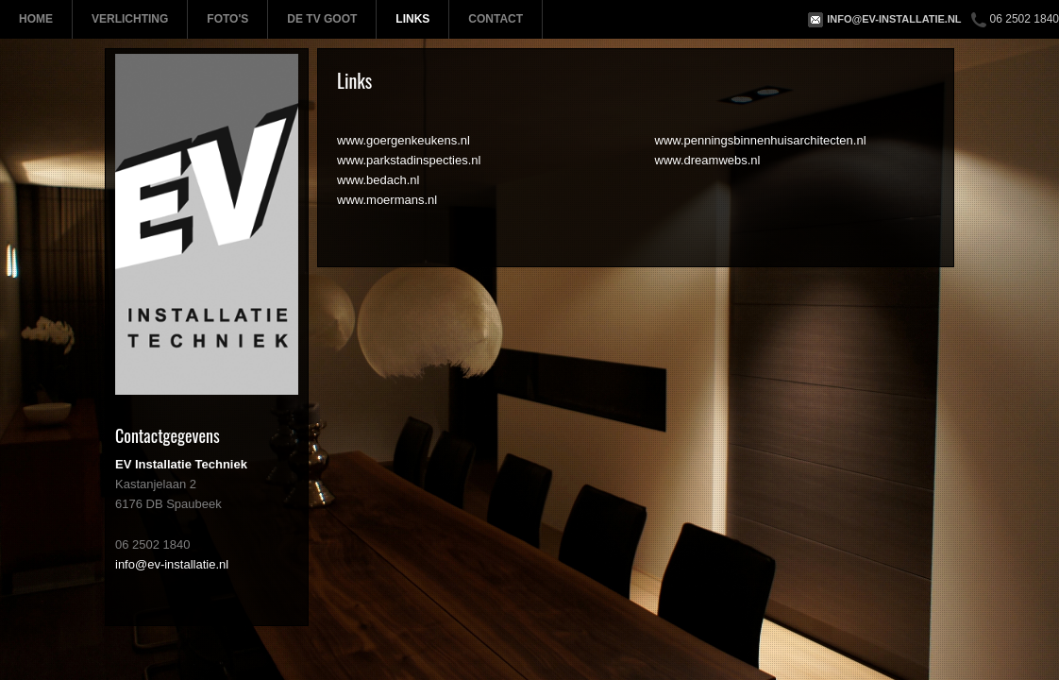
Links (412, 19)
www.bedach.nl (378, 180)
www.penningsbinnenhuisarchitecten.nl (760, 140)
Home (36, 19)
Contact (495, 19)
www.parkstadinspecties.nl (408, 160)
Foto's (227, 19)
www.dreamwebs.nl (708, 160)
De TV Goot (322, 19)
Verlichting (130, 19)
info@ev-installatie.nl (894, 19)
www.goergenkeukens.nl (403, 140)
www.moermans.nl (387, 200)
